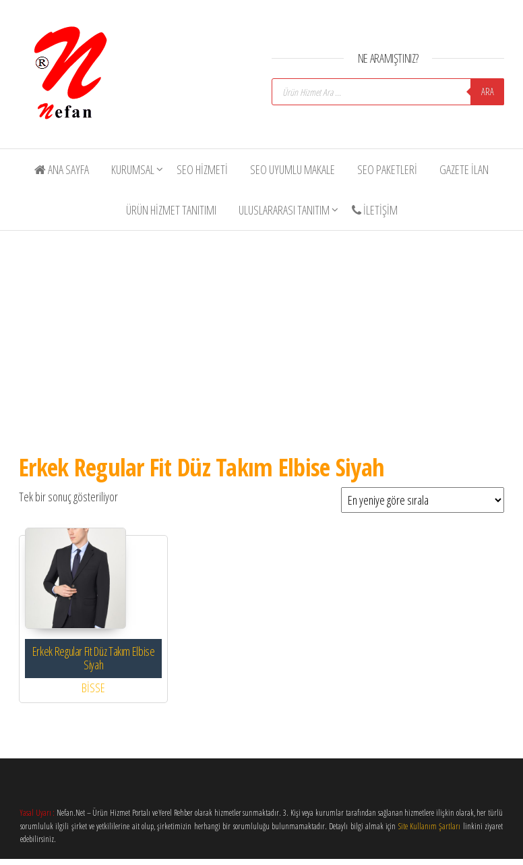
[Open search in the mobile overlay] (388, 91)
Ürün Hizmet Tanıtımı (171, 210)
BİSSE (93, 687)
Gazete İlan (464, 169)
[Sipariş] (422, 500)
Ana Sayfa (61, 169)
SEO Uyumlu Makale (292, 169)
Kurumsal (132, 169)
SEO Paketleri (387, 169)
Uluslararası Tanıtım (284, 210)
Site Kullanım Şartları (429, 826)
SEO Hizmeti (202, 169)
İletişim (375, 210)
